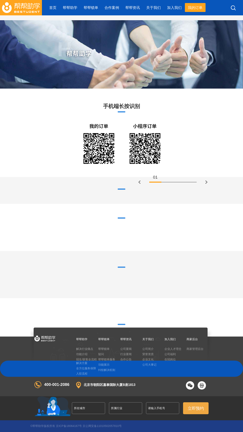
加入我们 (174, 8)
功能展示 (104, 364)
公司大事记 (149, 364)
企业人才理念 (172, 348)
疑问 (101, 354)
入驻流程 (81, 373)
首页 (52, 8)
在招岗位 (170, 359)
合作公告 (126, 359)
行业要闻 (126, 354)
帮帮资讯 (132, 8)
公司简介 (148, 348)
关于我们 (153, 8)
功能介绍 (81, 354)
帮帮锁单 (91, 8)
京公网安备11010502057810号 (102, 426)
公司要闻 (126, 348)
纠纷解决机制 (106, 370)
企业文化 (148, 359)
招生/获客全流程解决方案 (86, 361)
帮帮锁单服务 (106, 359)
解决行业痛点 (84, 348)
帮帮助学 (70, 8)
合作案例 (111, 8)
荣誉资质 (148, 354)
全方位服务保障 (86, 368)
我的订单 (195, 8)
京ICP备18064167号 (69, 426)
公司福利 (170, 354)
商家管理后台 (195, 348)
